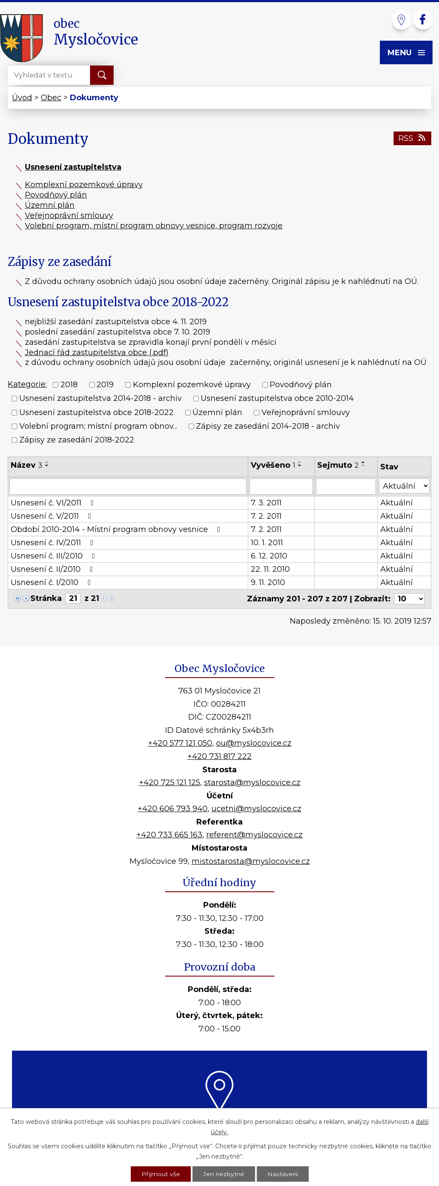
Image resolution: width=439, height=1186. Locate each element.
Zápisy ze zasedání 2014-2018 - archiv (268, 426)
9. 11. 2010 (268, 582)
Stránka (46, 598)
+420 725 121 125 (169, 782)
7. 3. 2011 (266, 503)
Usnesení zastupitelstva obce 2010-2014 (277, 398)
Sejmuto (338, 465)
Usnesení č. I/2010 (52, 582)
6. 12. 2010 (269, 556)
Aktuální (396, 503)
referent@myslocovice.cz (254, 834)
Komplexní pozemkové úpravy (84, 184)
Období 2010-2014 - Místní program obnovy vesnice (117, 529)
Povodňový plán (56, 195)
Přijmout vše (160, 1173)
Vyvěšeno (273, 465)
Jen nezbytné (223, 1173)
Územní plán (50, 205)
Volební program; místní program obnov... (98, 426)
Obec (51, 97)
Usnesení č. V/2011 (53, 516)
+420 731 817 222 (219, 756)
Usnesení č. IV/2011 (54, 542)
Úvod (22, 97)
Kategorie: (27, 384)
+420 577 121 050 (180, 743)
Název (26, 465)
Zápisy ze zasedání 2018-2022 (76, 440)
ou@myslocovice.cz (254, 743)
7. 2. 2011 (266, 516)
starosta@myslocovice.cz (252, 782)
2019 (105, 384)
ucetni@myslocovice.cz (256, 808)
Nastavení (283, 1173)
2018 (69, 384)
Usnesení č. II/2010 (53, 569)
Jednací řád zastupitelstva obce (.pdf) (96, 352)
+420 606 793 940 (172, 808)
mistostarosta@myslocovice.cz (251, 861)
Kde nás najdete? (220, 1122)
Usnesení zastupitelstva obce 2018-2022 (96, 412)
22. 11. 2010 (270, 569)
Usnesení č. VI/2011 (54, 503)
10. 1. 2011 (267, 542)
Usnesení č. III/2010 (55, 556)
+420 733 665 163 (169, 834)
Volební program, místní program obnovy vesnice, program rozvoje (154, 225)
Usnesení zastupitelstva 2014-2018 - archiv (100, 398)
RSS (412, 138)
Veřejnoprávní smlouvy (69, 215)
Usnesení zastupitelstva (73, 167)
